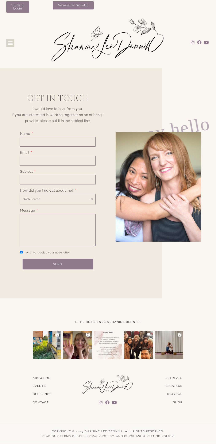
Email (25, 153)
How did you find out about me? (47, 190)
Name (25, 134)
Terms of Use (72, 436)
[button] (10, 43)
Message (28, 210)
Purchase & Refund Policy (149, 436)
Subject (27, 172)
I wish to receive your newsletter (47, 252)
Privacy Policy (100, 436)
